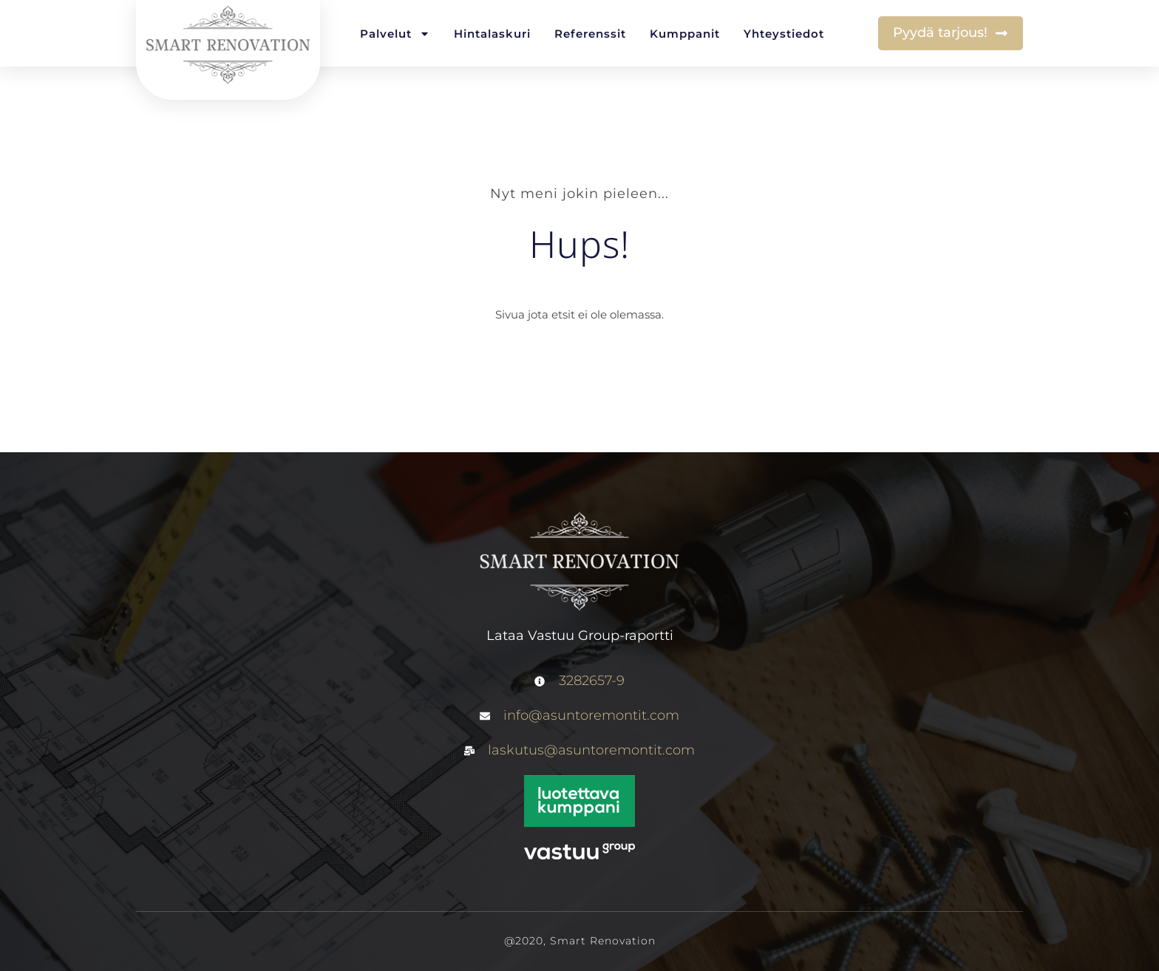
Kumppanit (685, 34)
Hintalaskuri (492, 34)
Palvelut (395, 34)
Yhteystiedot (784, 34)
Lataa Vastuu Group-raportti (579, 635)
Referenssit (590, 34)
